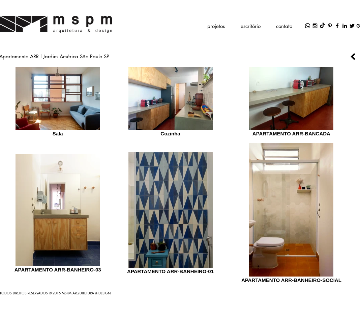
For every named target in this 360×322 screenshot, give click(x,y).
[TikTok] (322, 26)
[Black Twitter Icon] (352, 26)
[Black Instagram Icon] (315, 26)
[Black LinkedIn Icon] (344, 26)
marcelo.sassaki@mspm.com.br (196, 11)
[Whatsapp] (307, 26)
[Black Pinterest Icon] (330, 26)
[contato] (284, 26)
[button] (216, 26)
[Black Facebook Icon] (337, 26)
